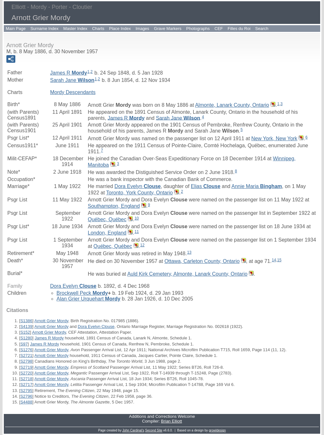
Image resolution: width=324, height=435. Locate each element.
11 (136, 231)
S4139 (26, 326)
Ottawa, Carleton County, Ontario (201, 261)
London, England (107, 233)
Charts (98, 28)
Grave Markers (167, 28)
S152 (25, 332)
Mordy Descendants (72, 92)
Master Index (75, 28)
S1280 (26, 338)
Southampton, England (114, 206)
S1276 (26, 349)
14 (274, 260)
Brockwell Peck (82, 293)
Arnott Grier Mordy (51, 320)
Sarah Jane (72, 80)
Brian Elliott (171, 421)
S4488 (26, 402)
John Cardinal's (133, 430)
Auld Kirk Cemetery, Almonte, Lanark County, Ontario (187, 274)
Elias (205, 186)
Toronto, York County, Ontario (139, 192)
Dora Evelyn (138, 186)
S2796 (26, 396)
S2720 (26, 373)
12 (142, 245)
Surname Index (44, 28)
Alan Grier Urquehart (88, 298)
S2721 (26, 355)
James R (68, 73)
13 (189, 252)
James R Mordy (49, 338)
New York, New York (274, 138)
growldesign (217, 430)
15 (279, 260)
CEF (219, 28)
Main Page (16, 28)
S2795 (26, 390)
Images (142, 28)
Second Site (153, 430)
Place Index (120, 28)
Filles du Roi (239, 28)
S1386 (26, 320)
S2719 (26, 367)
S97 (24, 344)
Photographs (198, 28)
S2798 (26, 361)
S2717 (26, 384)
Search (261, 28)
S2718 (26, 378)
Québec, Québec (107, 219)
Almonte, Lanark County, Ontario (232, 105)
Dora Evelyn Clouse (96, 326)
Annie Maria (256, 186)
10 (136, 218)
